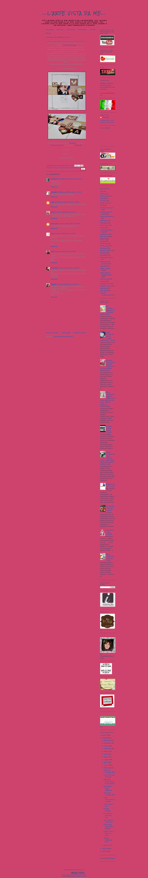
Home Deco (104, 225)
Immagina (72, 143)
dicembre (107, 740)
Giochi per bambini (107, 216)
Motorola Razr (80, 876)
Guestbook (104, 220)
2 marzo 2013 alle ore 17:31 (64, 233)
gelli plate (103, 288)
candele (103, 281)
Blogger (112, 858)
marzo (106, 765)
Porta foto (104, 243)
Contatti (93, 29)
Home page (49, 29)
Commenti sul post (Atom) (63, 336)
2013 (104, 738)
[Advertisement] (57, 327)
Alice (57, 167)
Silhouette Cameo (106, 257)
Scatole (103, 253)
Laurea (102, 227)
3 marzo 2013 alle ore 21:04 (65, 251)
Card (102, 198)
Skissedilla (78, 145)
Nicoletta (54, 268)
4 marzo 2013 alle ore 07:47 (68, 284)
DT (76, 167)
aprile (106, 762)
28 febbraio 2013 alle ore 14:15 (70, 179)
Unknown (105, 117)
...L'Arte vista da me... (74, 13)
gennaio (107, 845)
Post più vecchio (80, 332)
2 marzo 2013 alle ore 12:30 (69, 223)
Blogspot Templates (78, 875)
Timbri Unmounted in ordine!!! (109, 799)
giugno (106, 757)
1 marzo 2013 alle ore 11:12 (65, 212)
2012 (104, 848)
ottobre (107, 746)
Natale (102, 239)
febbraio (107, 768)
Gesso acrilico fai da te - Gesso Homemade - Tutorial (107, 336)
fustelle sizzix (105, 286)
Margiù (53, 284)
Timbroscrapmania (57, 145)
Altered (102, 194)
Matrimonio (104, 234)
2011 (104, 851)
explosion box (105, 283)
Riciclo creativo (105, 250)
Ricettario (103, 248)
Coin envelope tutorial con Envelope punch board (107, 310)
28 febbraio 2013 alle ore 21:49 (67, 202)
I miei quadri (70, 29)
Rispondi (54, 187)
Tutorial (48, 33)
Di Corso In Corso (107, 207)
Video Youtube (105, 268)
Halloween (104, 223)
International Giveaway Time (108, 815)
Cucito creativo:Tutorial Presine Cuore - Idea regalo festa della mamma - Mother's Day (107, 458)
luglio (106, 754)
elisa (52, 202)
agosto (106, 751)
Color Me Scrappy (69, 45)
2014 (104, 735)
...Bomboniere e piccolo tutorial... (110, 508)
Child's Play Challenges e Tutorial (108, 826)
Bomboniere (82, 29)
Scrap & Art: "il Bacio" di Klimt (108, 833)
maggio (106, 759)
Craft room (104, 203)
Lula (52, 233)
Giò (52, 251)
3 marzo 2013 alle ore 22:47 (69, 268)
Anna (53, 212)
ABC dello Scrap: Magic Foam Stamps (109, 781)
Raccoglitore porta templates (108, 788)
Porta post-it (104, 246)
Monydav (54, 179)
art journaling (105, 279)
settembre (108, 748)
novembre (107, 743)
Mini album (104, 236)
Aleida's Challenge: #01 (107, 840)
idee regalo (104, 290)
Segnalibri (103, 255)
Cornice (103, 200)
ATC (101, 191)
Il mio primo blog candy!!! (109, 532)
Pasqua (103, 241)
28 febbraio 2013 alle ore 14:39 (69, 192)
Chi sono (60, 29)
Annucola (54, 223)
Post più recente (52, 332)
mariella (53, 192)
